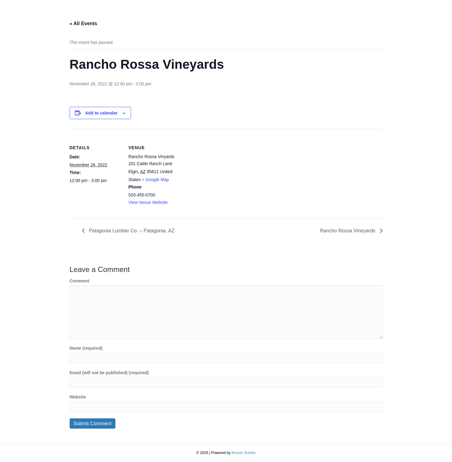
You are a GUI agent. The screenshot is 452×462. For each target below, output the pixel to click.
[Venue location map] (219, 171)
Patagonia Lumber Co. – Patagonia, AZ (131, 230)
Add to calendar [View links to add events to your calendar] (101, 113)
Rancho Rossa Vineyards (348, 230)
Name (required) (86, 348)
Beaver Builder (244, 453)
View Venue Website (148, 202)
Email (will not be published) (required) (109, 372)
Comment (80, 280)
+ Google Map (155, 179)
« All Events (83, 23)
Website (78, 396)
